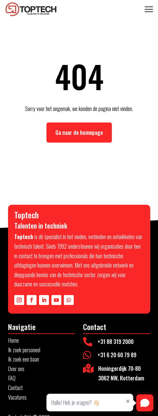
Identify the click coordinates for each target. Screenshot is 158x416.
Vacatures (17, 397)
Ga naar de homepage (79, 132)
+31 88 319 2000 (116, 341)
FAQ (11, 378)
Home (13, 340)
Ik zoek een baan (23, 359)
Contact (15, 388)
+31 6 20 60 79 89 (117, 355)
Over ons (16, 369)
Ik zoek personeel (24, 350)
